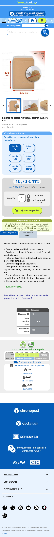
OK (46, 26)
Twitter (12, 507)
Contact (8, 496)
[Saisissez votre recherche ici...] (27, 32)
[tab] (9, 237)
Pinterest (36, 507)
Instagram (4, 515)
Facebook (4, 507)
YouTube (28, 507)
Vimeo (44, 507)
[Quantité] (22, 198)
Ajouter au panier (27, 211)
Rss (20, 507)
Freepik (4, 533)
